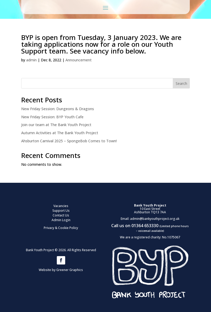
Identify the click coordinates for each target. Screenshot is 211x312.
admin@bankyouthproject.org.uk (154, 218)
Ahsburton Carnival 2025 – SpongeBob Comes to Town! (69, 140)
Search (181, 83)
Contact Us (61, 215)
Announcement (78, 59)
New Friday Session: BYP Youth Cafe (52, 116)
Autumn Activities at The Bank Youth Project (59, 132)
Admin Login (61, 220)
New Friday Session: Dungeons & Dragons (57, 108)
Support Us (61, 210)
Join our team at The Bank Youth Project (56, 124)
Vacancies (60, 206)
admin (31, 59)
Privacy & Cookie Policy (61, 228)
